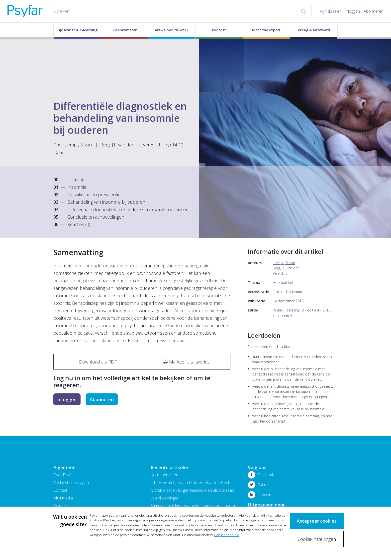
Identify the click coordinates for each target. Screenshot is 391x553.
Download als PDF (97, 362)
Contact (60, 490)
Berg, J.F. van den (117, 145)
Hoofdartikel (283, 282)
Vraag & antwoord (314, 30)
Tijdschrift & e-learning (77, 30)
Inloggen (352, 11)
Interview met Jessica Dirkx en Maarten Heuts (191, 482)
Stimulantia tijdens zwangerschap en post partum (194, 505)
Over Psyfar (63, 475)
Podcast (219, 30)
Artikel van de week (172, 30)
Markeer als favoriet (186, 362)
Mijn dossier (330, 11)
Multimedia (63, 498)
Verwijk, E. (153, 145)
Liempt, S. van (78, 145)
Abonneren (374, 11)
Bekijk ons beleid (226, 535)
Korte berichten (164, 475)
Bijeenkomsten (124, 30)
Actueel (60, 505)
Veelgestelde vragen (71, 482)
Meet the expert (266, 30)
